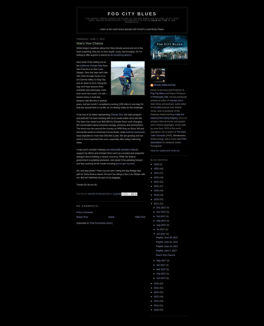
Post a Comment (84, 212)
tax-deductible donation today (121, 149)
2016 (156, 283)
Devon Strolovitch (165, 85)
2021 (156, 186)
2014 (156, 292)
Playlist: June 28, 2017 (167, 237)
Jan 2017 (161, 278)
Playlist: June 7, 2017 (166, 250)
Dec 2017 (162, 207)
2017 (156, 203)
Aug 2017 (162, 225)
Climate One (117, 114)
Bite (159, 107)
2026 (156, 164)
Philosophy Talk (160, 97)
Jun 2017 (161, 234)
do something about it (120, 55)
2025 (156, 168)
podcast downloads (135, 132)
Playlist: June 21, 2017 (167, 242)
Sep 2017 (162, 220)
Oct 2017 (161, 216)
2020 (156, 190)
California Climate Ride (91, 65)
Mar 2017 (162, 269)
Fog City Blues (132, 13)
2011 (156, 305)
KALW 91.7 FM (159, 20)
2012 (156, 301)
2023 (156, 177)
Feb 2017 (162, 273)
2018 (156, 199)
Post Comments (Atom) (101, 223)
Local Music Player (154, 29)
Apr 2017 (161, 265)
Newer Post (82, 217)
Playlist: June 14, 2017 (167, 246)
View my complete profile (165, 151)
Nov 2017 (162, 212)
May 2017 (162, 260)
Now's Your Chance (165, 255)
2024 (156, 173)
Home (111, 217)
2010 (156, 309)
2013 (156, 296)
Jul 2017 (161, 229)
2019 (156, 195)
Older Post (140, 217)
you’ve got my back (125, 163)
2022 (156, 182)
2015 (156, 288)
